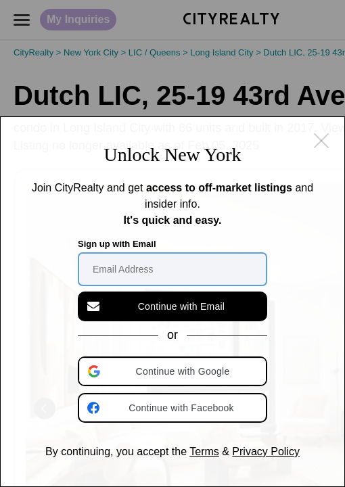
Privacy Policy (266, 451)
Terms (204, 451)
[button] (174, 371)
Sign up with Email (117, 244)
